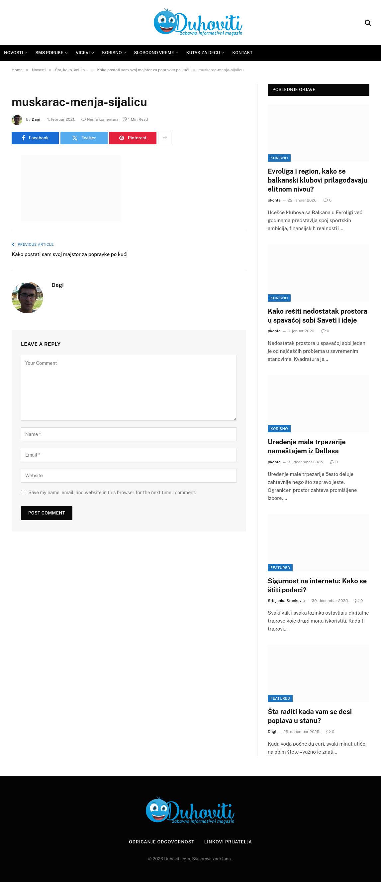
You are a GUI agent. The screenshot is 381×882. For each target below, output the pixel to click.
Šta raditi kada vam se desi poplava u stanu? (310, 716)
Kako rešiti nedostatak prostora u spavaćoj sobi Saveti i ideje (317, 315)
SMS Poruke (49, 52)
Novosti (13, 52)
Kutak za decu (203, 52)
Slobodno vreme (154, 52)
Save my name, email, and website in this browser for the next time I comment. (112, 492)
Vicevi (83, 52)
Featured (280, 568)
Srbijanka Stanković (286, 600)
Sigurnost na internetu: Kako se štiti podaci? (317, 585)
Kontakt (242, 52)
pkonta (274, 200)
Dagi (36, 119)
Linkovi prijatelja (228, 841)
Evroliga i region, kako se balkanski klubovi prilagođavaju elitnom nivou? (317, 180)
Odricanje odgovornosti (162, 841)
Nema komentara (100, 119)
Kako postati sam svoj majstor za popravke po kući (70, 254)
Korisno (112, 52)
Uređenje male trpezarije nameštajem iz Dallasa (307, 446)
